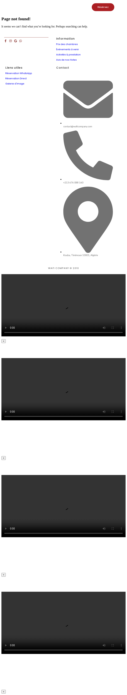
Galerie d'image (14, 83)
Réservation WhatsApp (18, 73)
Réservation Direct (16, 78)
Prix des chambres (67, 44)
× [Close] (3, 341)
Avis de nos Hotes (66, 60)
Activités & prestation (68, 54)
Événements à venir (67, 49)
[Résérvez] (103, 7)
